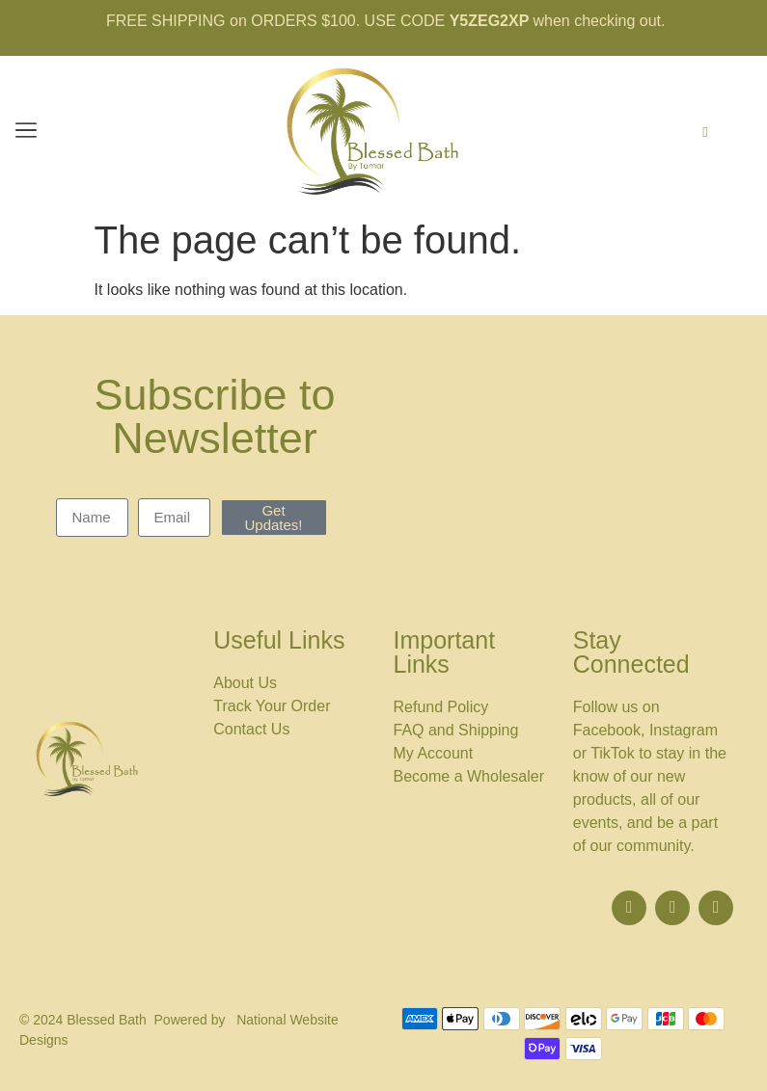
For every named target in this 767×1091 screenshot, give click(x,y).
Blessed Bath (107, 1019)
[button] (25, 132)
